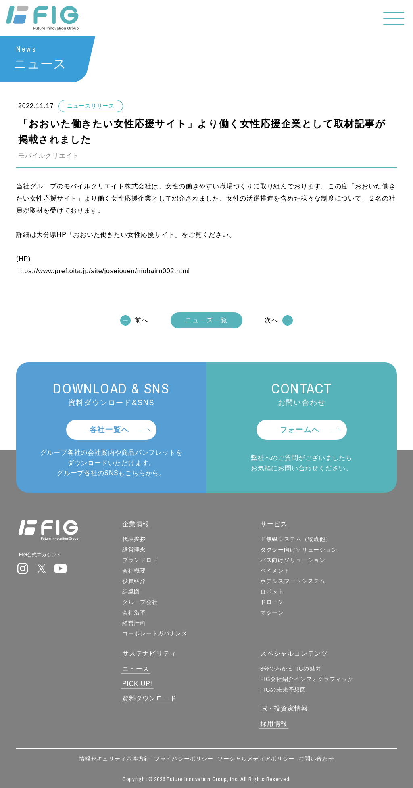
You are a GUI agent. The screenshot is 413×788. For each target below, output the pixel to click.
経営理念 (134, 549)
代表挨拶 (134, 539)
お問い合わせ (316, 758)
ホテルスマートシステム (292, 581)
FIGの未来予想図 (283, 689)
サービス (273, 523)
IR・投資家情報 (284, 708)
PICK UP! (137, 683)
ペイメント (275, 570)
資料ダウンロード (149, 698)
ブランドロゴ (140, 560)
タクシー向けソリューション (298, 549)
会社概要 (134, 570)
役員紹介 (134, 581)
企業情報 (135, 523)
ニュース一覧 (206, 321)
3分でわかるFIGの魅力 (290, 668)
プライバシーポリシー (183, 758)
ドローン (272, 602)
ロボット (272, 591)
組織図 (131, 591)
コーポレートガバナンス (155, 633)
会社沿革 (134, 612)
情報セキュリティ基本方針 (114, 758)
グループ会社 (140, 602)
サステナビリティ (149, 653)
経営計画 (134, 623)
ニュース (135, 668)
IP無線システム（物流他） (295, 539)
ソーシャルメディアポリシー (255, 758)
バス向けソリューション (292, 560)
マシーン (272, 612)
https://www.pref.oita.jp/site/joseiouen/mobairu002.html (103, 271)
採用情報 (273, 723)
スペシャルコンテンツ (294, 653)
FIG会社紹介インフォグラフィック (306, 679)
